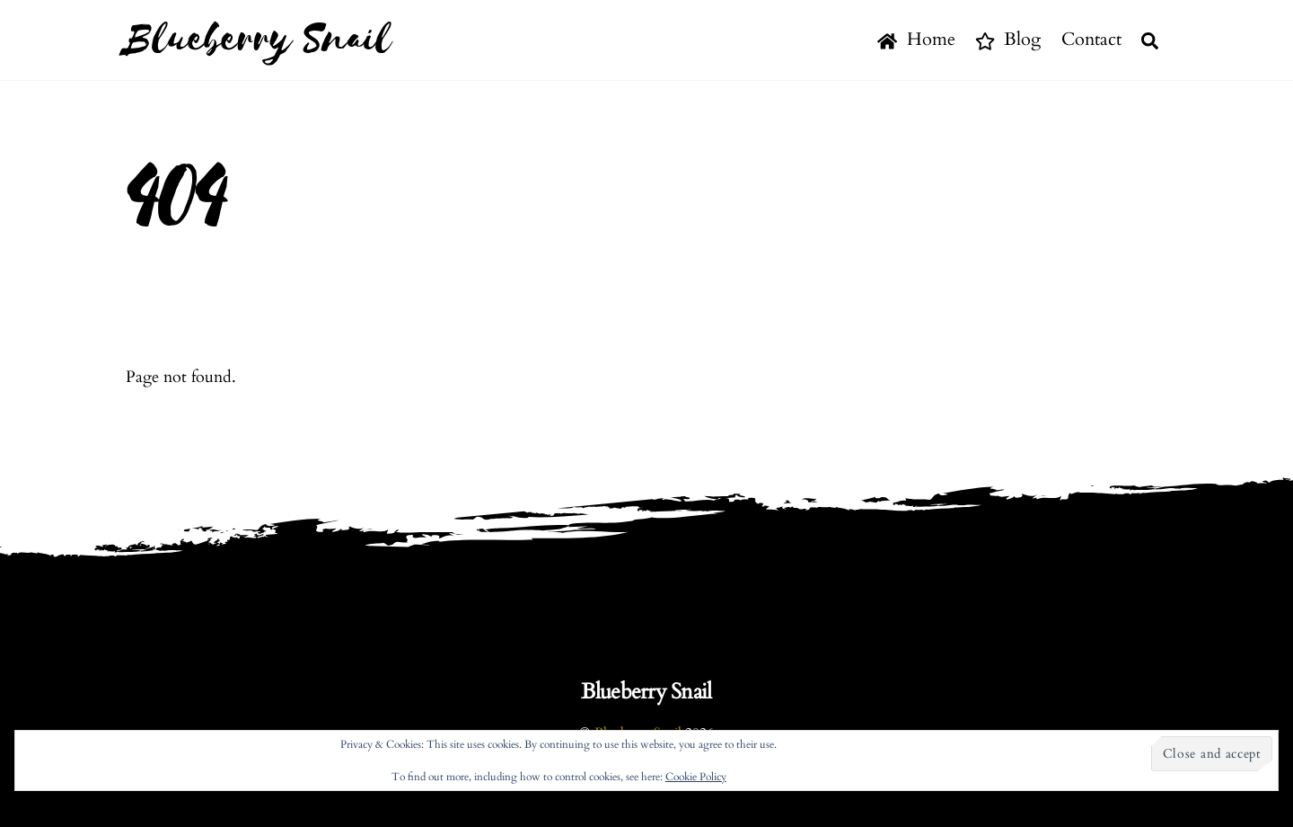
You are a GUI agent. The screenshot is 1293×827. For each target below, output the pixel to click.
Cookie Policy (695, 776)
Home (915, 39)
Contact (1091, 39)
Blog (1008, 39)
